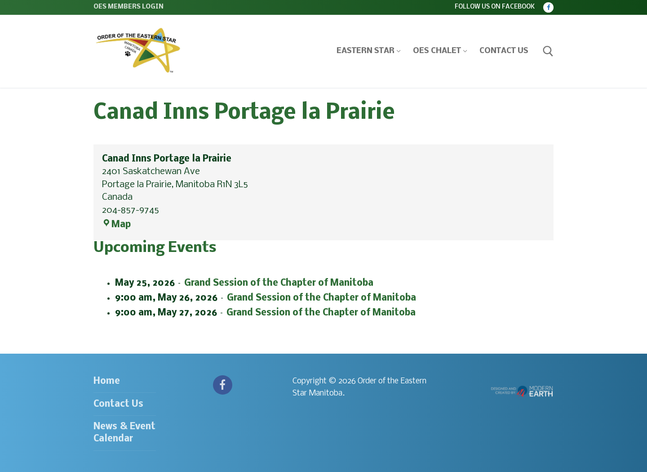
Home (106, 381)
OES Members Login (128, 7)
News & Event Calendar (124, 433)
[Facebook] (548, 7)
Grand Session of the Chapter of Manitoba (278, 283)
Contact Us (118, 404)
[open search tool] (548, 51)
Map (116, 224)
